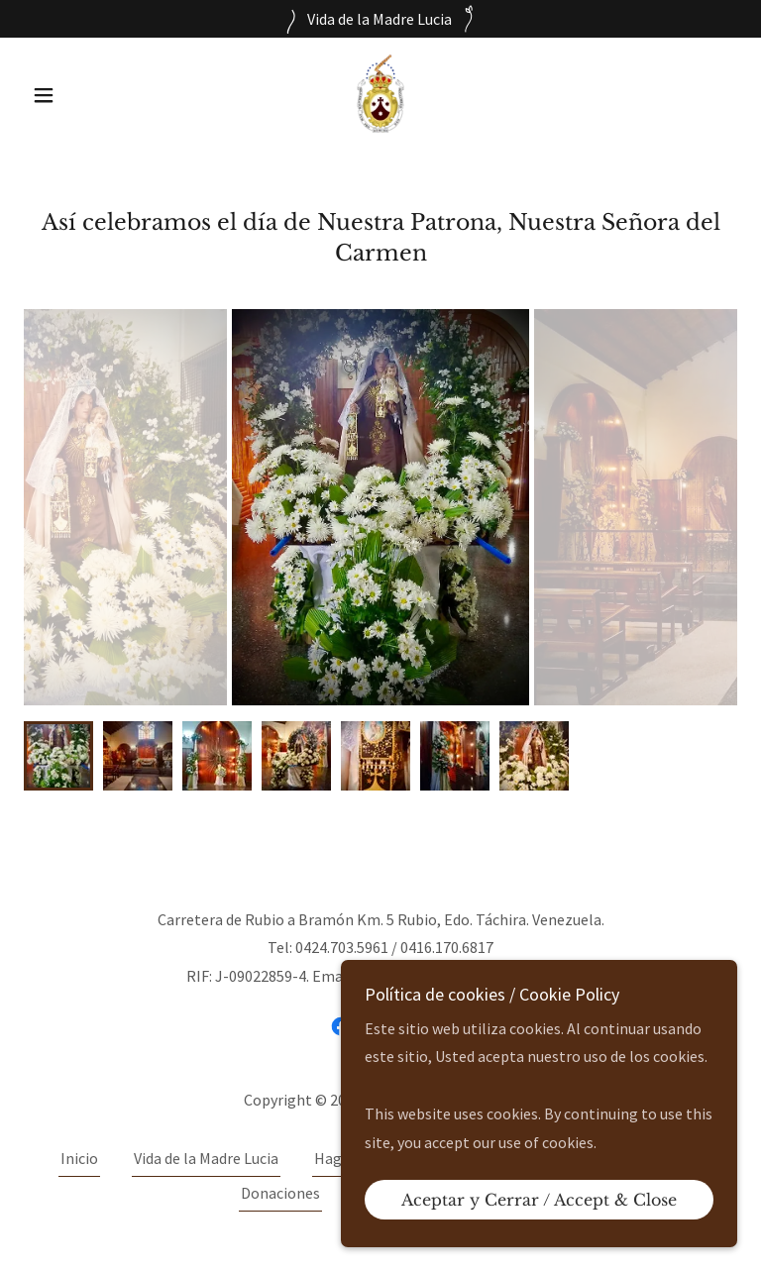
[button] (77, 95)
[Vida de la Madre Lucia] (380, 19)
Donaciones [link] (280, 1193)
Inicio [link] (79, 1158)
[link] (380, 93)
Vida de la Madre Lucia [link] (206, 1158)
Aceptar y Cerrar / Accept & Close (539, 1200)
